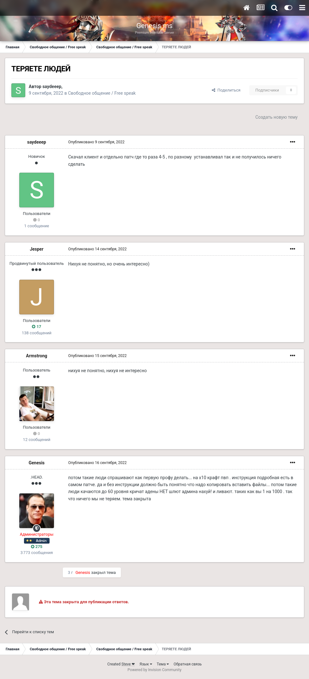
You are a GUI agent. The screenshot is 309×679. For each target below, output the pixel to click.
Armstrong (36, 355)
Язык (146, 664)
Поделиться (226, 90)
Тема (163, 664)
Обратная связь (188, 664)
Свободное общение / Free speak (101, 93)
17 (36, 326)
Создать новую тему (276, 117)
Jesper (36, 249)
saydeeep (51, 86)
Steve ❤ (128, 664)
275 (37, 546)
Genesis (37, 462)
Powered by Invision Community (154, 670)
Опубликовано (96, 142)
